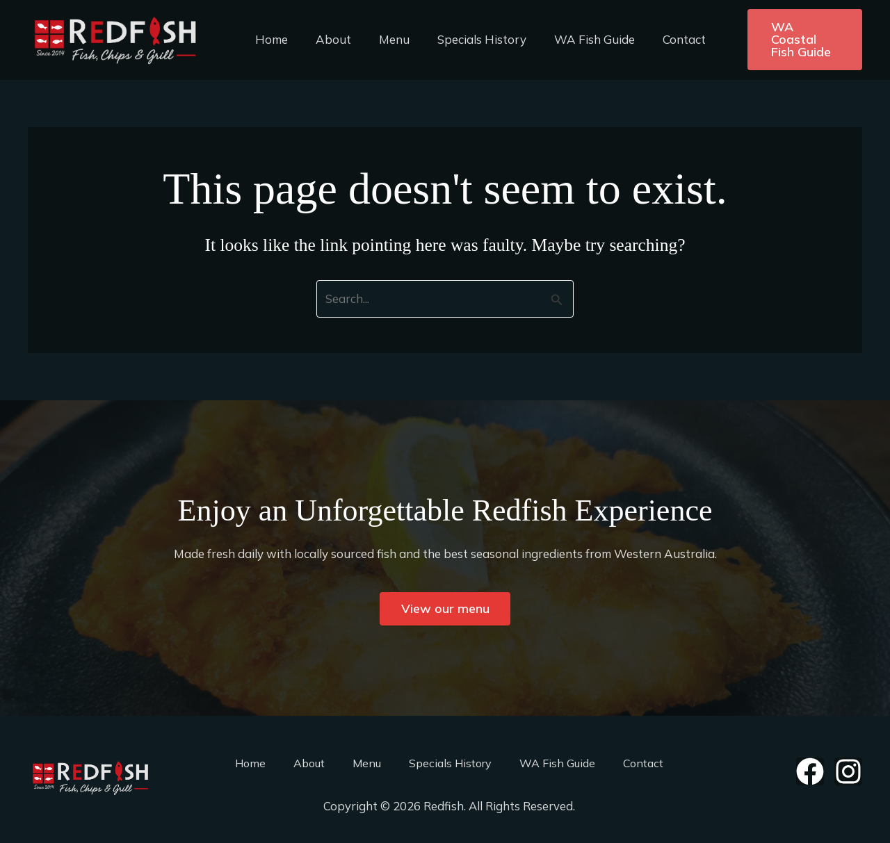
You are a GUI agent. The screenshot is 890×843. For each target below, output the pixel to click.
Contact (661, 39)
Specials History (467, 39)
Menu (384, 39)
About (327, 39)
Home (269, 39)
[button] (792, 39)
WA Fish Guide (575, 39)
